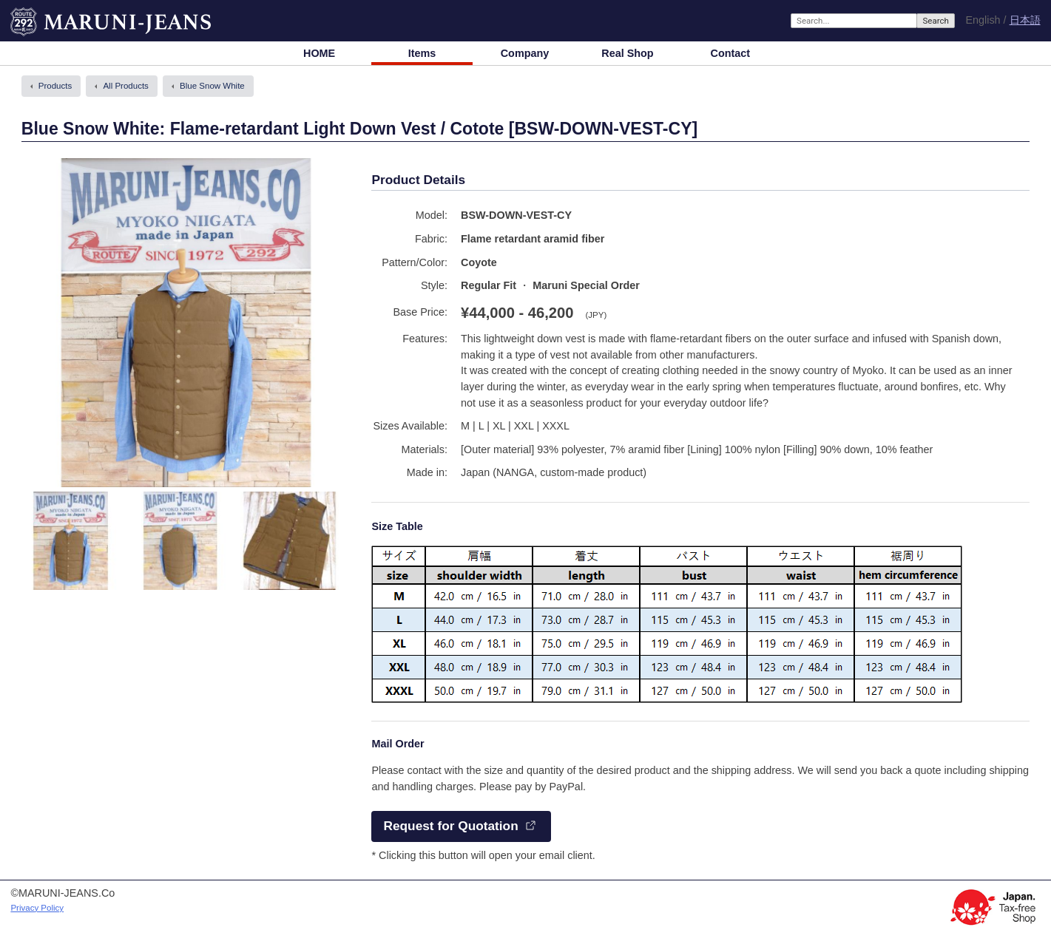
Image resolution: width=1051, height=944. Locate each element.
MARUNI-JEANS (50, 15)
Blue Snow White (212, 85)
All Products (125, 85)
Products (55, 85)
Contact (731, 53)
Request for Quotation (450, 825)
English (982, 20)
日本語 (1025, 20)
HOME (319, 53)
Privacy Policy (37, 907)
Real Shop (627, 53)
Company (525, 53)
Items (422, 53)
